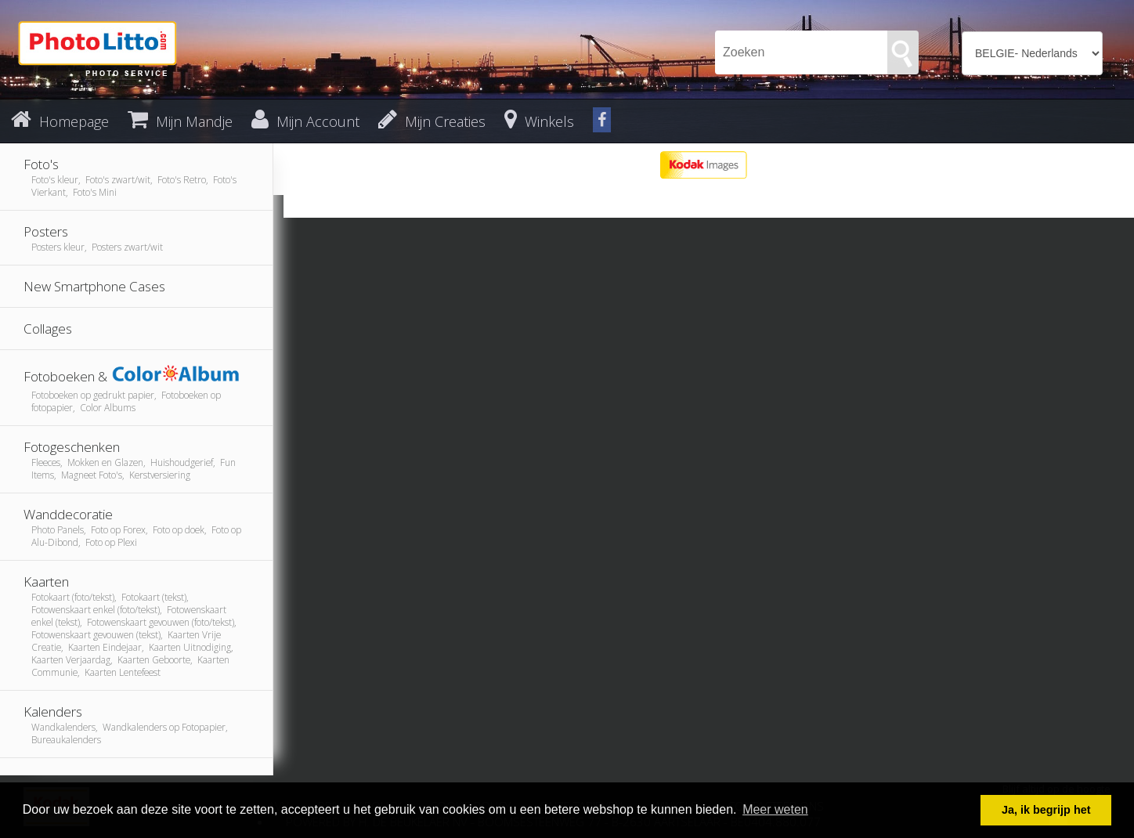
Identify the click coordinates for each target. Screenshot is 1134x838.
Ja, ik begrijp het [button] (1046, 810)
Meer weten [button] (775, 809)
